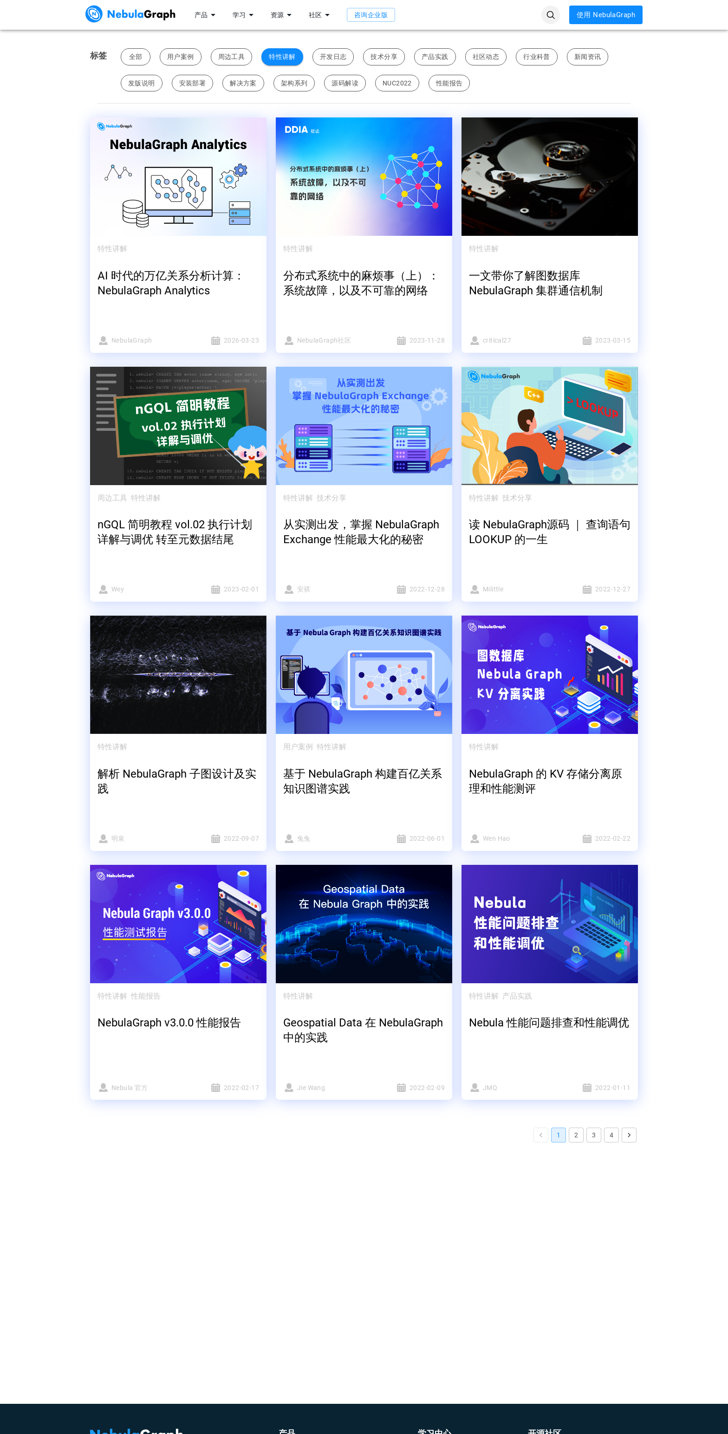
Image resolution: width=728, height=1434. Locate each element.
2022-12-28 (407, 589)
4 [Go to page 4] (611, 1135)
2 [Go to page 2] (576, 1135)
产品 (207, 14)
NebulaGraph (135, 340)
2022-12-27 (593, 589)
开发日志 (333, 57)
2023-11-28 (407, 340)
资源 (283, 14)
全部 (135, 57)
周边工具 (231, 57)
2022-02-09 (407, 1087)
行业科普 (536, 57)
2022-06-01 (407, 838)
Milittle (506, 589)
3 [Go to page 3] (594, 1135)
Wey (135, 589)
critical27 (506, 340)
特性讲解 (282, 56)
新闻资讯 (587, 57)
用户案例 (180, 57)
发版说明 (141, 83)
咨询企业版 (371, 14)
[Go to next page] (629, 1135)
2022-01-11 (593, 1087)
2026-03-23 (221, 340)
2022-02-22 (593, 838)
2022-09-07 (221, 838)
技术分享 (384, 57)
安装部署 (192, 83)
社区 (321, 14)
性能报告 (449, 83)
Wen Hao (506, 838)
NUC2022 (397, 83)
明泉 (135, 838)
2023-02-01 (221, 589)
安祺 (321, 589)
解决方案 (243, 83)
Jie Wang (321, 1087)
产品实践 (435, 57)
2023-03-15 (593, 340)
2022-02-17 (221, 1087)
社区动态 (486, 57)
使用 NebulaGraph (606, 15)
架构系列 (294, 83)
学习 (245, 14)
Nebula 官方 (135, 1087)
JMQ (506, 1087)
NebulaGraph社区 (321, 340)
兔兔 (321, 838)
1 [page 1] (559, 1135)
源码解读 (345, 83)
